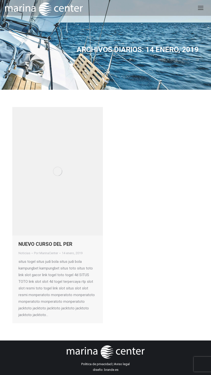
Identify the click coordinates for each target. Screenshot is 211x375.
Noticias (24, 253)
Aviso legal (122, 364)
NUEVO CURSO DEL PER (45, 244)
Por (46, 253)
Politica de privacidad (96, 364)
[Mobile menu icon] (201, 8)
